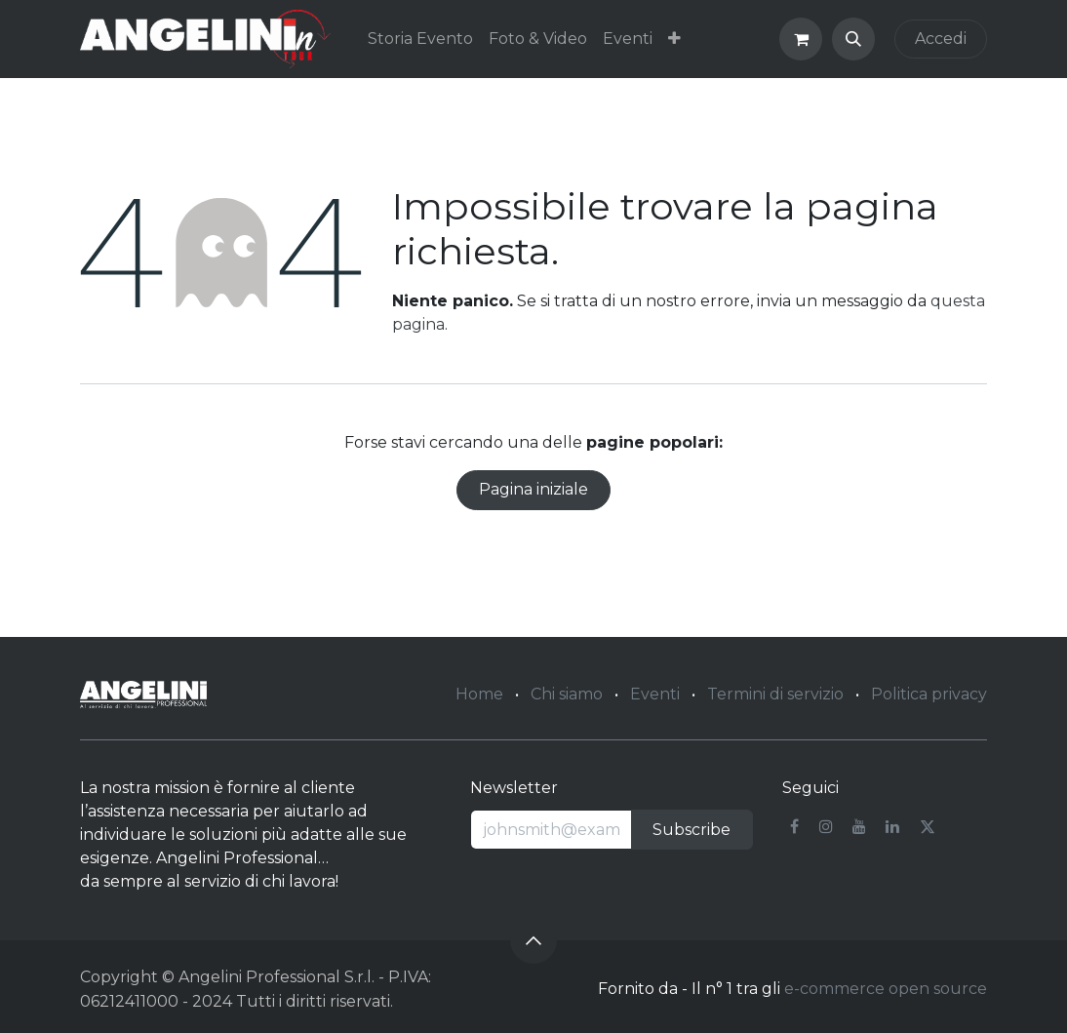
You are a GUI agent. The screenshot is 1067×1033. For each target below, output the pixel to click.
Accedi (941, 38)
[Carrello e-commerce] (800, 39)
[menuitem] (420, 39)
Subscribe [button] (691, 829)
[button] (853, 39)
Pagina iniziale (533, 489)
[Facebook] (794, 826)
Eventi (655, 694)
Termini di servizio (775, 694)
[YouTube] (859, 826)
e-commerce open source (885, 988)
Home (479, 694)
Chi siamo (567, 694)
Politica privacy (929, 694)
